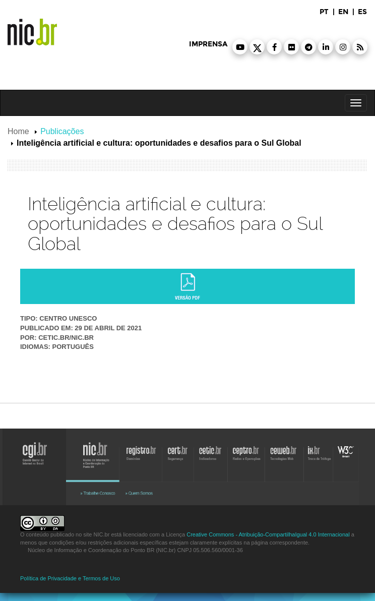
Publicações (62, 131)
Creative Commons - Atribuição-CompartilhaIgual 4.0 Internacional (267, 534)
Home (18, 131)
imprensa (208, 44)
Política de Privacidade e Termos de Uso (70, 578)
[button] (239, 46)
